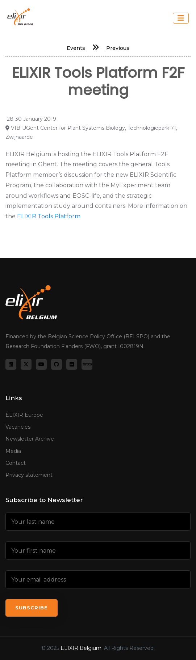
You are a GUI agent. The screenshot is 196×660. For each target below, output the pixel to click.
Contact (15, 463)
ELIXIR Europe (24, 415)
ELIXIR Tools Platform (48, 216)
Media (13, 451)
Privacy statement (29, 475)
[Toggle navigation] (181, 18)
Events (76, 48)
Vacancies (17, 427)
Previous (117, 48)
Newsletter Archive (29, 439)
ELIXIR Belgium (81, 648)
